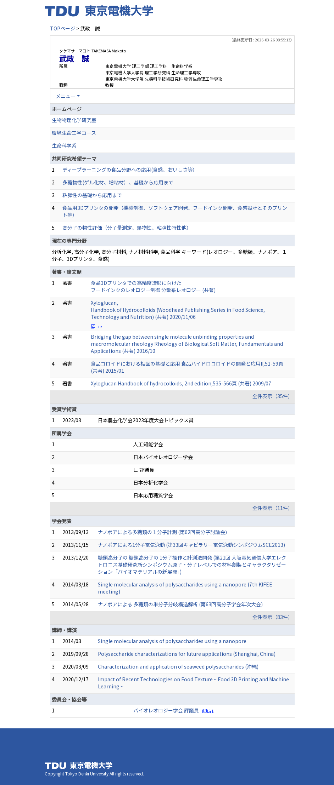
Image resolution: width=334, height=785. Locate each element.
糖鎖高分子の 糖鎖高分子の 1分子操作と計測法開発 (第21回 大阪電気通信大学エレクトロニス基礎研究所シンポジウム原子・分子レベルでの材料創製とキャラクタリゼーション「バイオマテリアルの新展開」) (192, 564)
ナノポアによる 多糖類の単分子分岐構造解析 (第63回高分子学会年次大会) (180, 604)
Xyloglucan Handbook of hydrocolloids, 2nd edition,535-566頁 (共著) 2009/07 (181, 383)
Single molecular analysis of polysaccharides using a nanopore (172, 640)
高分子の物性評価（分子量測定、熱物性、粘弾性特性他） (126, 227)
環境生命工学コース (74, 132)
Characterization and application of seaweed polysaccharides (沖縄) (178, 666)
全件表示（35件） (272, 396)
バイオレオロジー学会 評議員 (166, 710)
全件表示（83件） (272, 616)
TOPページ (62, 28)
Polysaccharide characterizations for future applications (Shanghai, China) (186, 653)
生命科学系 (64, 145)
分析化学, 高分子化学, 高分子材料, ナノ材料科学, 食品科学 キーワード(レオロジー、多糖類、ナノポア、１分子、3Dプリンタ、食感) (169, 255)
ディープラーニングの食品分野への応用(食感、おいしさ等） (129, 169)
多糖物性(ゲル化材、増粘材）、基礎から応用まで (117, 182)
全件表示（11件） (272, 507)
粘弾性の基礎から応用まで (92, 195)
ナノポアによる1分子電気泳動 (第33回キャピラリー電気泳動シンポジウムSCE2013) (191, 544)
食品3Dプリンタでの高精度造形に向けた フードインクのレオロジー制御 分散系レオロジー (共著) (153, 286)
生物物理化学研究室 (74, 120)
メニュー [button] (66, 95)
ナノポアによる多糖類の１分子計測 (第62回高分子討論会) (162, 531)
